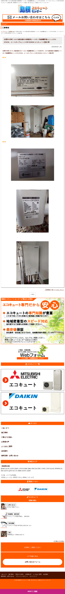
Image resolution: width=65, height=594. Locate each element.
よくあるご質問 (6, 446)
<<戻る (32, 294)
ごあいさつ (5, 428)
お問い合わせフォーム (32, 562)
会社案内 (4, 451)
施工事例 (4, 432)
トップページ (4, 31)
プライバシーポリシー (22, 576)
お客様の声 (5, 442)
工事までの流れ (6, 437)
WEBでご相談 (32, 591)
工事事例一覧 (11, 31)
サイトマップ (33, 576)
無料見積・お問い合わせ (9, 455)
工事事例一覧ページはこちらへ (54, 290)
